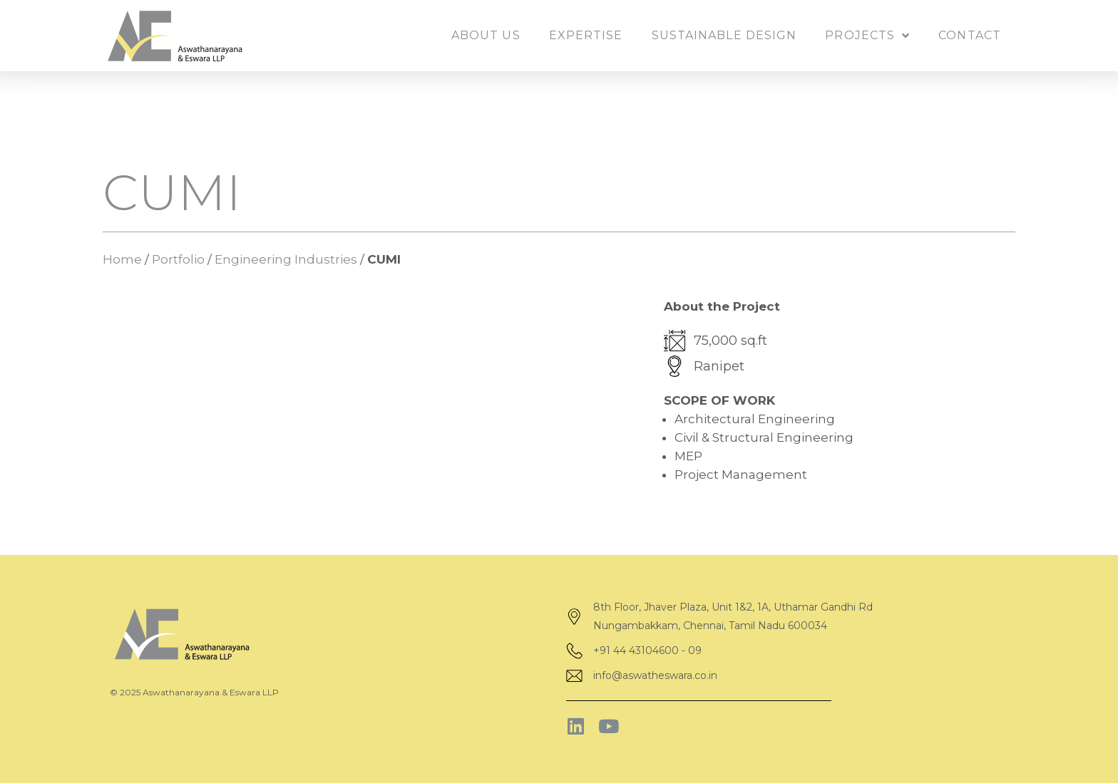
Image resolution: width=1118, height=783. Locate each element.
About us (485, 35)
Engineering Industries (286, 259)
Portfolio (178, 259)
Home (122, 259)
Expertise (586, 35)
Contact (969, 35)
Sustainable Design (724, 35)
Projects (867, 35)
